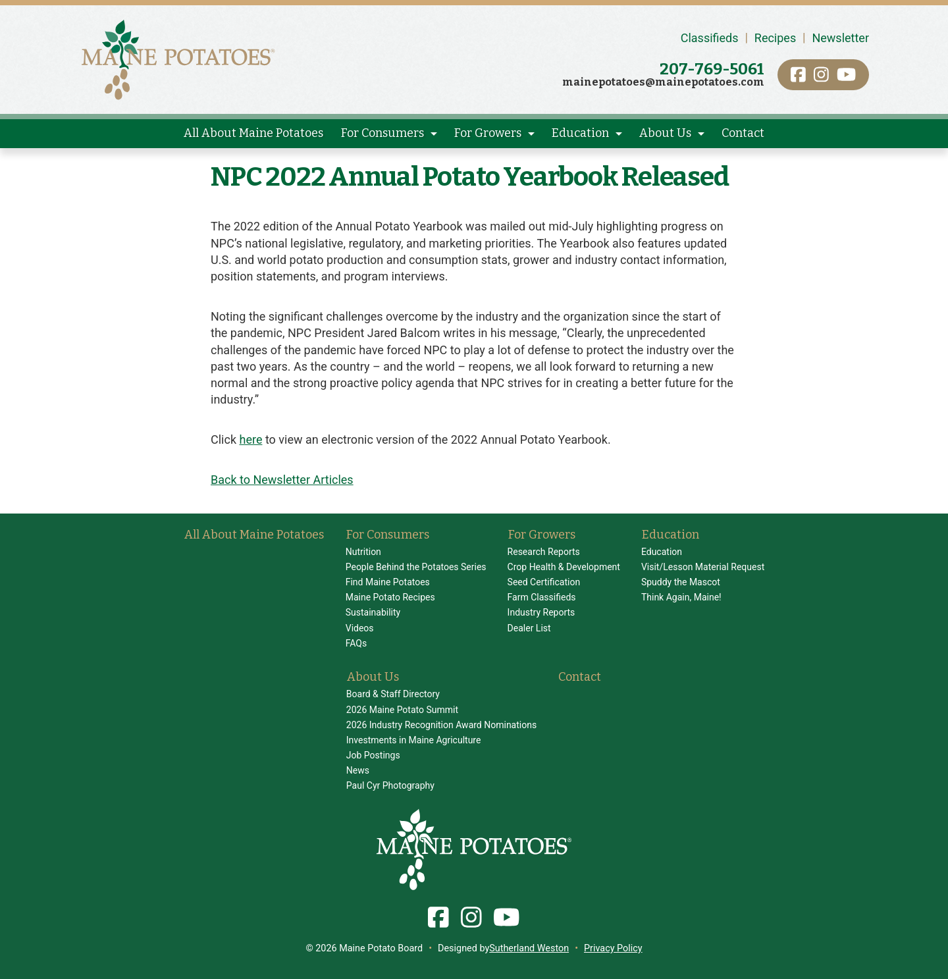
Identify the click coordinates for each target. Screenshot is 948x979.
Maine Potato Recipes (390, 597)
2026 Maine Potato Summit (402, 709)
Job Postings (373, 755)
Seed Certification (544, 582)
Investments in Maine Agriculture (413, 740)
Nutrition (363, 551)
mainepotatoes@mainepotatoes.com (663, 82)
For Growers (487, 133)
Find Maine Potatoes (388, 582)
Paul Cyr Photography (390, 785)
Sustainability (373, 612)
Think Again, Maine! (681, 597)
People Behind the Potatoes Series (416, 567)
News (357, 770)
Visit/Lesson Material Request (702, 567)
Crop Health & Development (564, 567)
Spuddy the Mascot (680, 582)
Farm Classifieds (542, 597)
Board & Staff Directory (393, 694)
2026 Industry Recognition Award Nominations (441, 725)
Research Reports (544, 551)
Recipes (775, 38)
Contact (743, 133)
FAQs (356, 643)
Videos (360, 628)
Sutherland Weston (529, 948)
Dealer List (529, 628)
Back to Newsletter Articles (282, 480)
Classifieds (710, 38)
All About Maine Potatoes (253, 133)
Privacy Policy (613, 948)
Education (580, 133)
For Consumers (382, 133)
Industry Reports (541, 612)
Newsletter (840, 38)
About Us (665, 133)
